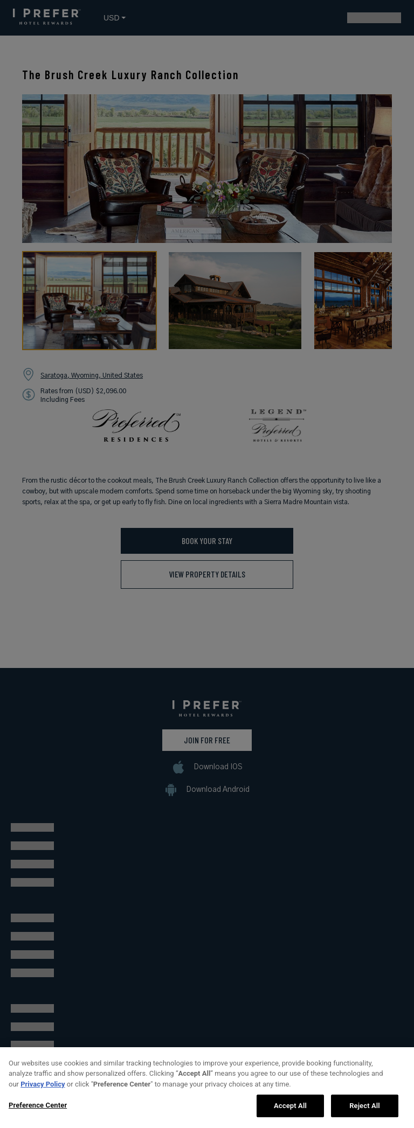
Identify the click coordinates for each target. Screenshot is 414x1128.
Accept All (290, 1110)
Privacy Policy (42, 1088)
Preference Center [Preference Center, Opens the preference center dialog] (38, 1109)
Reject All (364, 1110)
